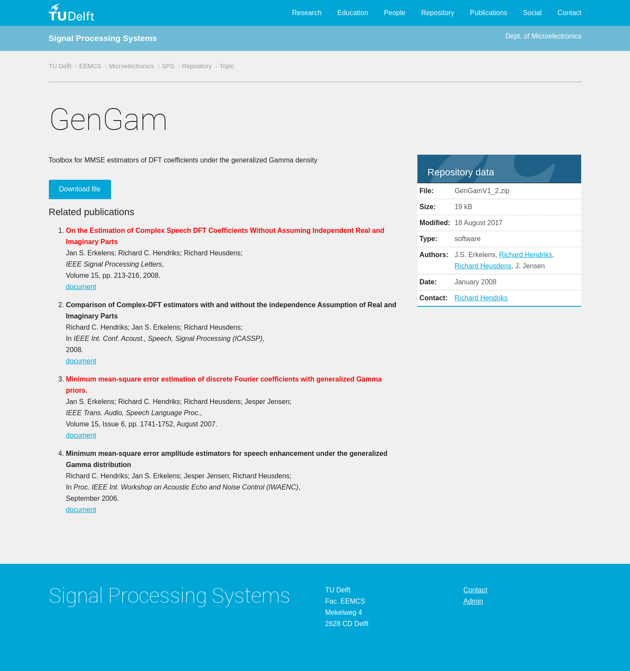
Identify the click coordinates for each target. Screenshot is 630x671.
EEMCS (90, 66)
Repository (437, 12)
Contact (569, 12)
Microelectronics (131, 66)
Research (306, 12)
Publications (488, 12)
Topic (227, 66)
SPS (168, 66)
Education (352, 12)
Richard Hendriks (525, 254)
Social (532, 12)
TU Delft (60, 66)
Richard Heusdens (483, 266)
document (81, 286)
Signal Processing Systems (103, 38)
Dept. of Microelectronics (543, 36)
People (394, 12)
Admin (473, 601)
